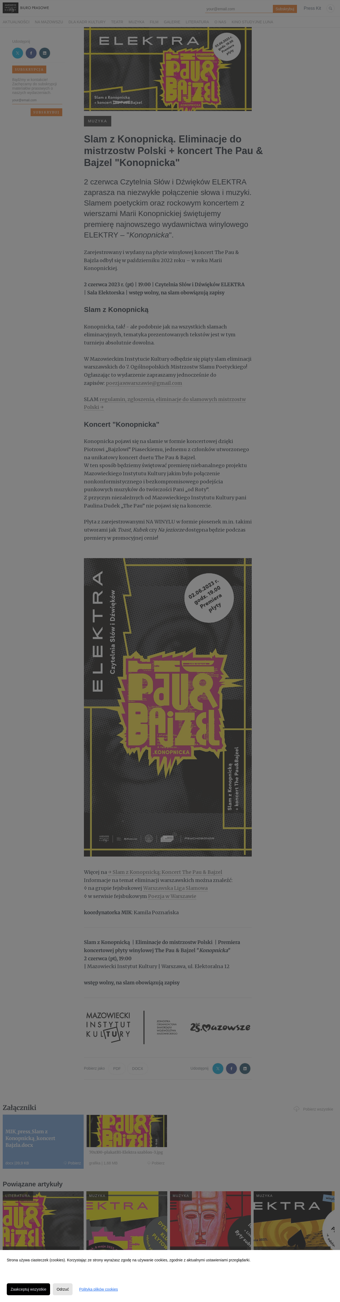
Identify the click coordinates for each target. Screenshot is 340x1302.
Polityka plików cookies (98, 1289)
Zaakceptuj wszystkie (28, 1289)
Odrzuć (63, 1289)
